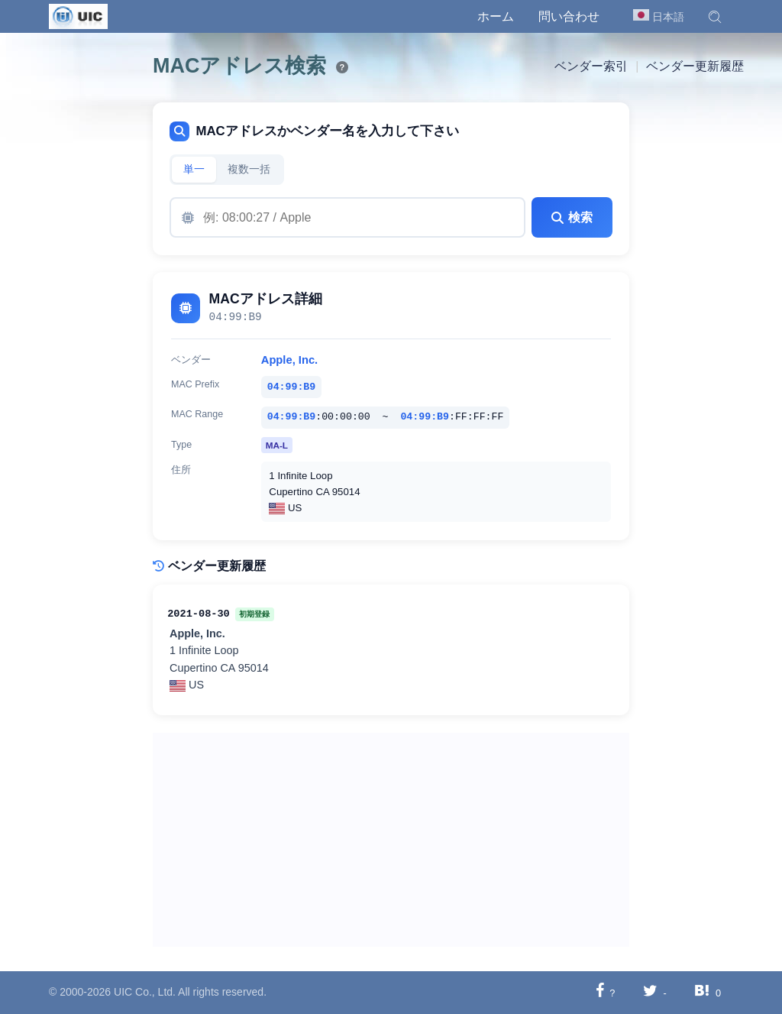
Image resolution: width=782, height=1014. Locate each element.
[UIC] (78, 15)
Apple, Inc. (289, 360)
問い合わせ (568, 16)
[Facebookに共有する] (600, 992)
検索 (572, 217)
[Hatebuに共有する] (701, 992)
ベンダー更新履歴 (695, 66)
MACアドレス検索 (239, 65)
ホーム (495, 16)
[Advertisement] (391, 840)
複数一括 (249, 169)
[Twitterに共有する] (650, 992)
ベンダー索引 (591, 66)
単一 (194, 169)
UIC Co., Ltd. (145, 992)
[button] (714, 17)
